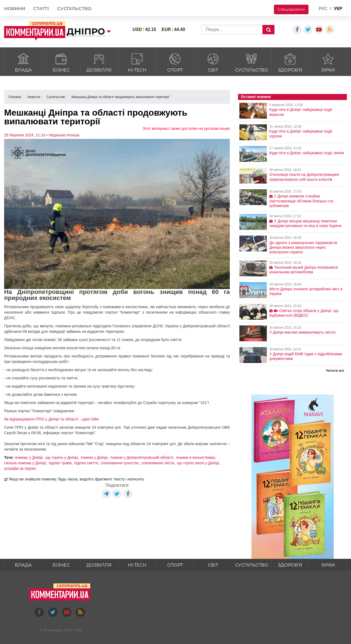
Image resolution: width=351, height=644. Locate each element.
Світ (213, 62)
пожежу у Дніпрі (29, 457)
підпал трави (60, 463)
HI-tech (137, 62)
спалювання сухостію (120, 463)
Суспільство (251, 62)
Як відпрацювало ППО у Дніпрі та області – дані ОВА (51, 419)
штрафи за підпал (20, 468)
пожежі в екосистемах (195, 457)
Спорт (175, 62)
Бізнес (61, 62)
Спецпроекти (291, 9)
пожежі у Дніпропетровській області (141, 457)
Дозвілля (99, 62)
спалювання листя (157, 463)
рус (323, 8)
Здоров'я (290, 62)
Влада (23, 62)
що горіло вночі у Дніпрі (198, 463)
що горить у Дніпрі (62, 457)
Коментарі (53, 630)
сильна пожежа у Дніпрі (25, 463)
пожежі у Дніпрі (94, 457)
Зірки (328, 62)
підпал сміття (86, 463)
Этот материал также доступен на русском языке (186, 128)
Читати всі (335, 370)
